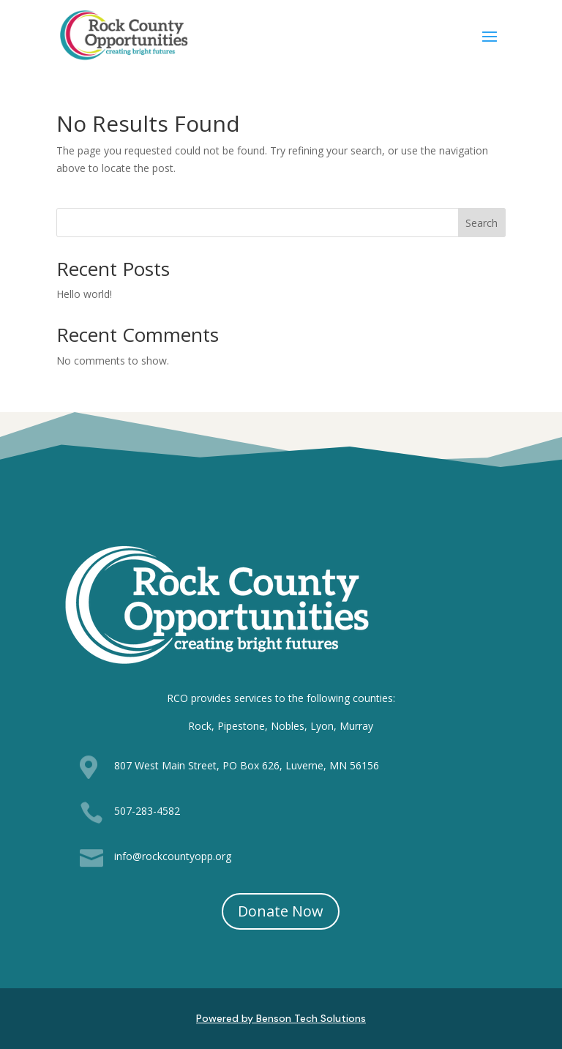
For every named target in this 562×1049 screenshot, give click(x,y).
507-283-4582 (147, 811)
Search (481, 223)
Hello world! (84, 294)
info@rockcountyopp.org (172, 856)
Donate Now (280, 911)
